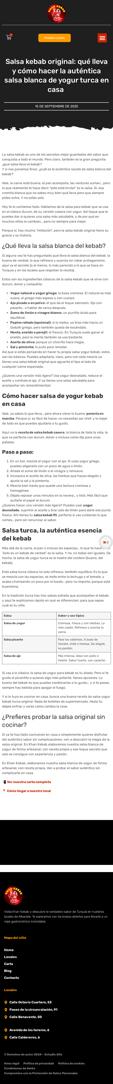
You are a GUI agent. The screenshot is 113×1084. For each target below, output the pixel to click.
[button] (102, 37)
